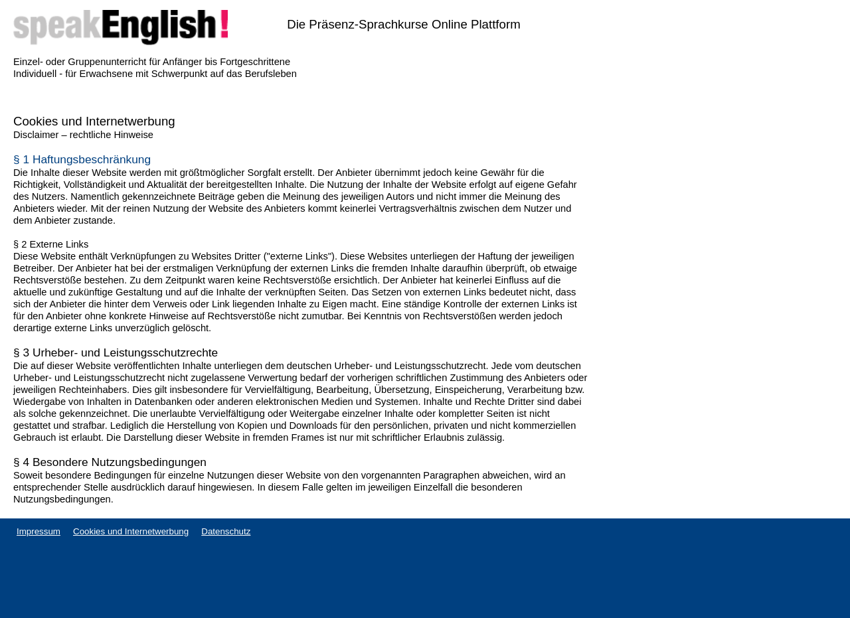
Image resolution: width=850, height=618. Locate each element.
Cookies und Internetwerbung (131, 531)
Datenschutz (225, 531)
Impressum (38, 531)
